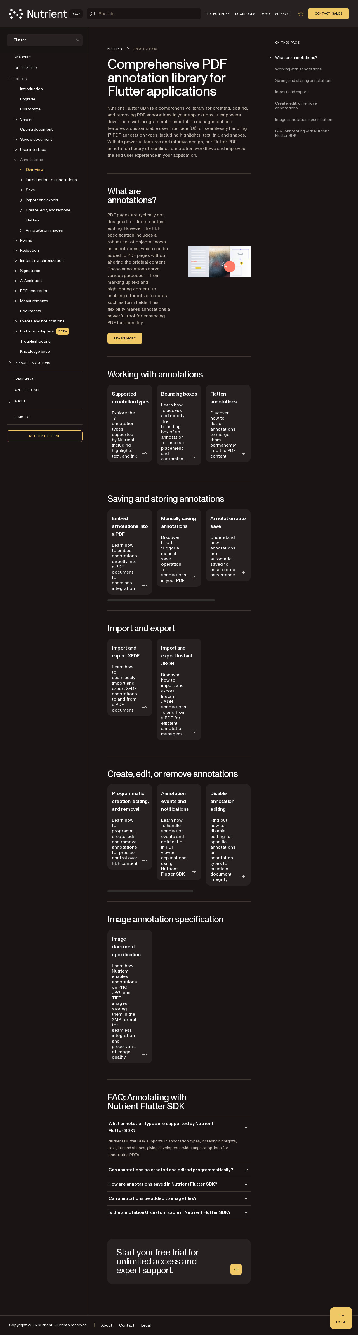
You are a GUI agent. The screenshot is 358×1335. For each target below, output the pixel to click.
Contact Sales (328, 13)
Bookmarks (30, 311)
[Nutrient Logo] (46, 14)
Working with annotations (298, 69)
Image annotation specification (303, 119)
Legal (146, 1325)
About (106, 1325)
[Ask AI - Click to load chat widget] (341, 1318)
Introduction (31, 89)
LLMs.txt (22, 417)
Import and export (291, 91)
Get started (26, 68)
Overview (23, 56)
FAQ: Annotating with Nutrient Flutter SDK (302, 133)
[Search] (144, 13)
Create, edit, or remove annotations (296, 106)
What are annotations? (296, 57)
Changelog (25, 378)
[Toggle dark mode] (301, 13)
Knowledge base (35, 351)
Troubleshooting (35, 341)
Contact (127, 1325)
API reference (27, 390)
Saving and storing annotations (304, 80)
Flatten (32, 220)
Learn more (125, 338)
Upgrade (27, 99)
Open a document (36, 129)
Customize (30, 109)
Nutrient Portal (44, 436)
